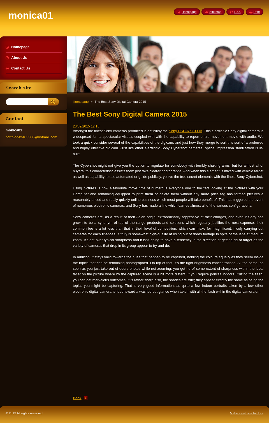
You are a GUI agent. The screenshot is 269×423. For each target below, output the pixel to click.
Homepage (81, 101)
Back (77, 398)
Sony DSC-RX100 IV (185, 131)
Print (257, 11)
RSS (237, 11)
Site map (215, 11)
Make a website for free (246, 413)
